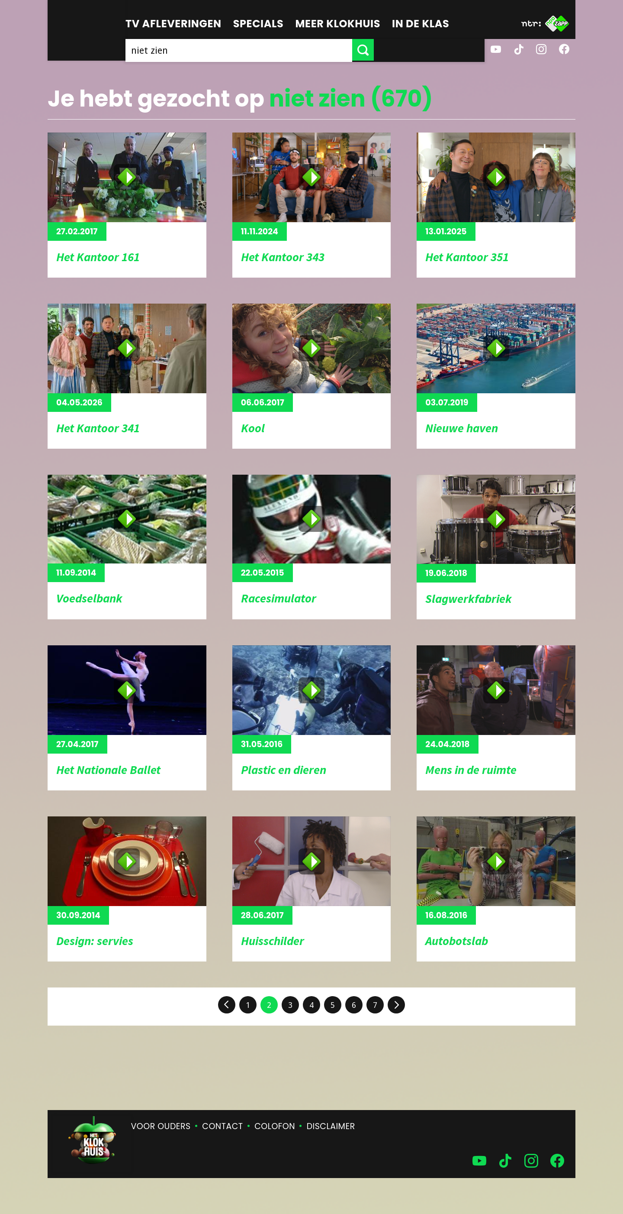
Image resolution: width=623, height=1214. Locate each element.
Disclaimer (331, 1126)
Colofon (274, 1126)
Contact (222, 1126)
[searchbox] (294, 50)
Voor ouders (161, 1126)
